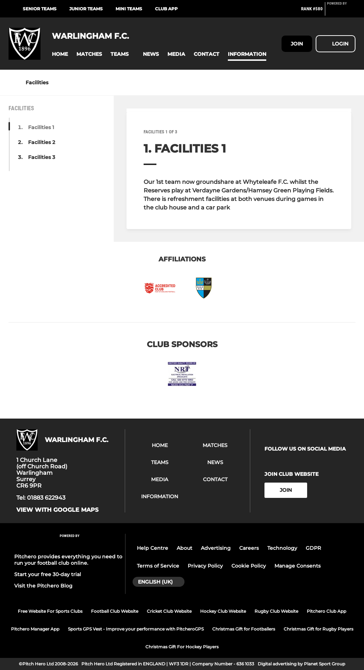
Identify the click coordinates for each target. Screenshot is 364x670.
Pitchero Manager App (35, 629)
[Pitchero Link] (341, 11)
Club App (166, 8)
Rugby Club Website (276, 611)
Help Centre (152, 548)
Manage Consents (297, 566)
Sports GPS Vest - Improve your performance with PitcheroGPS (136, 629)
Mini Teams (129, 8)
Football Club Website (114, 611)
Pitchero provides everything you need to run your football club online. (68, 559)
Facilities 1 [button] (41, 127)
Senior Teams (40, 8)
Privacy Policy (205, 566)
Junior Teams (86, 8)
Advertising (216, 548)
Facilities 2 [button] (41, 142)
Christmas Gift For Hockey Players (182, 646)
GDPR (313, 548)
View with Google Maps (57, 509)
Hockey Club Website (223, 611)
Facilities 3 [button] (41, 157)
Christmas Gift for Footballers (243, 629)
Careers (249, 548)
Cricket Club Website (169, 611)
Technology (282, 548)
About (184, 548)
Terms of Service (158, 566)
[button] (60, 54)
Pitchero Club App (326, 611)
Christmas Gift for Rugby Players (318, 629)
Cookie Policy (248, 566)
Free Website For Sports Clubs (50, 611)
